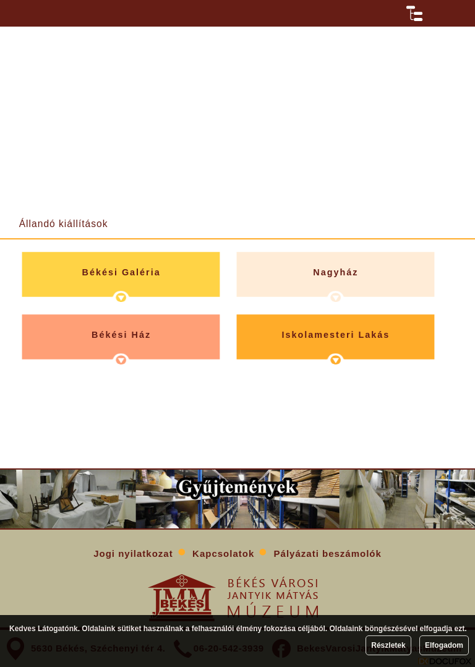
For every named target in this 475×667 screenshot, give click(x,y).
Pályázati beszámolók (328, 553)
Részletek (388, 645)
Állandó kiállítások (63, 223)
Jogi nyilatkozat (133, 553)
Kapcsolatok (223, 553)
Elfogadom (444, 645)
